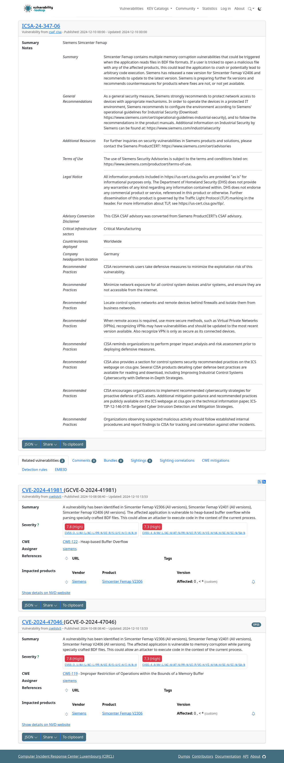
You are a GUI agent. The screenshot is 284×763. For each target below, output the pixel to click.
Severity (30, 524)
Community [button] (186, 8)
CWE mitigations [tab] (215, 460)
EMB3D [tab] (61, 469)
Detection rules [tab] (34, 469)
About (240, 8)
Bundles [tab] (113, 460)
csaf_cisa (55, 32)
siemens (70, 548)
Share (50, 444)
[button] (251, 8)
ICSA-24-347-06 (41, 25)
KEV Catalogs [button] (158, 8)
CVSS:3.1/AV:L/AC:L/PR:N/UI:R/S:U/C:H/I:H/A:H (100, 533)
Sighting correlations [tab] (177, 460)
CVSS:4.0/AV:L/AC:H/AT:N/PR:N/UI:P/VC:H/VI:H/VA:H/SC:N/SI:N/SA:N (193, 533)
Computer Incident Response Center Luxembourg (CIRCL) (66, 756)
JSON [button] (31, 444)
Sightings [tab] (141, 460)
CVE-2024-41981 (43, 489)
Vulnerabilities (131, 8)
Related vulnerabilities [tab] (43, 460)
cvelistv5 (55, 496)
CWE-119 (70, 673)
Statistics (209, 8)
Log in (226, 8)
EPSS (256, 624)
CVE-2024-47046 (43, 621)
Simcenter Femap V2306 (122, 581)
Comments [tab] (84, 460)
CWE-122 (70, 541)
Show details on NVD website (46, 592)
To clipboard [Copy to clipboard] (73, 444)
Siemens (79, 581)
